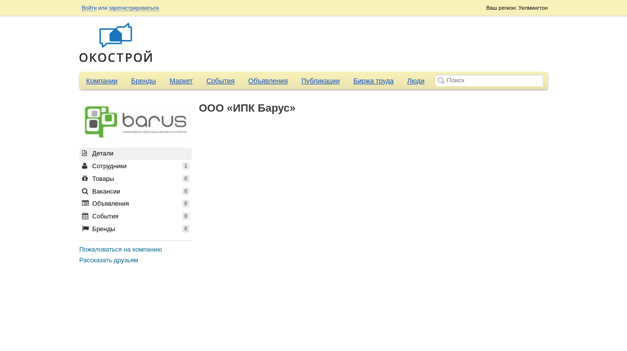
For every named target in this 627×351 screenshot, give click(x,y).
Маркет (181, 81)
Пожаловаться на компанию (121, 249)
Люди (416, 81)
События (220, 81)
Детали (98, 153)
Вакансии (135, 191)
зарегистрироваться (134, 8)
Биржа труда (373, 81)
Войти (89, 8)
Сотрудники (135, 166)
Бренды (143, 81)
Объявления (268, 81)
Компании (102, 81)
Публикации (321, 81)
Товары (135, 178)
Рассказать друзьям (109, 260)
